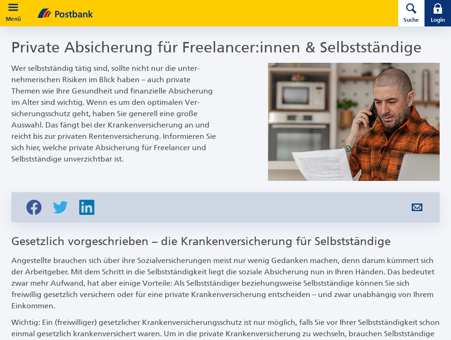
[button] (13, 7)
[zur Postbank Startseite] (205, 13)
